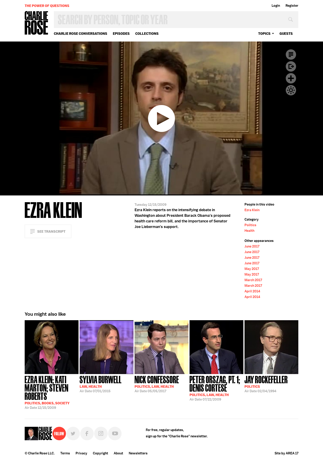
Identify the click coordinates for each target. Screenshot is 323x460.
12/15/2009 (52, 392)
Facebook (87, 433)
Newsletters (138, 453)
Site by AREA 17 (286, 453)
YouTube (115, 433)
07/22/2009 (216, 388)
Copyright (100, 453)
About (118, 453)
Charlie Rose (36, 23)
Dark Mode (291, 90)
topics (264, 33)
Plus (291, 78)
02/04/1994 (266, 383)
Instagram (101, 433)
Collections (147, 33)
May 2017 (251, 269)
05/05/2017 (157, 383)
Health (249, 230)
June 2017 (251, 246)
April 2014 (252, 291)
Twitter (73, 433)
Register (292, 5)
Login (276, 5)
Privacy (81, 453)
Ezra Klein (252, 210)
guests (286, 33)
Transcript (291, 54)
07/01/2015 (101, 383)
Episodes (121, 33)
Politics (250, 225)
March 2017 (253, 280)
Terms (65, 453)
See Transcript (51, 231)
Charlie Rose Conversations (80, 33)
